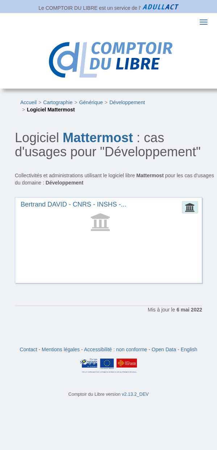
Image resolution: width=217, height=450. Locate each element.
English (189, 349)
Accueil (28, 102)
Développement (127, 102)
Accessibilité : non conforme (115, 349)
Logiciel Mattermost (51, 109)
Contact (28, 349)
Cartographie (57, 102)
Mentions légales (61, 349)
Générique (91, 102)
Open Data (164, 349)
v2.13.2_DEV (135, 394)
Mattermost (98, 137)
